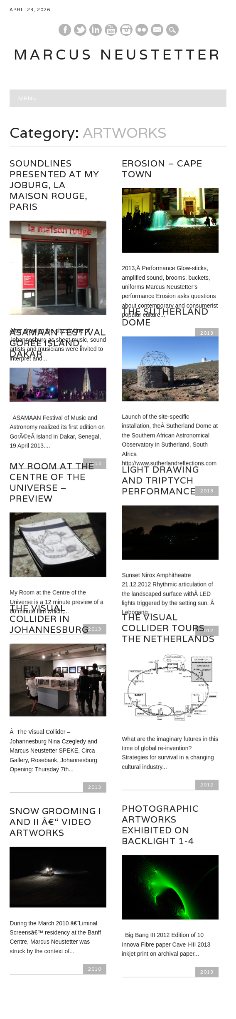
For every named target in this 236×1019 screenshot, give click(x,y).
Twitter (80, 30)
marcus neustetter (118, 54)
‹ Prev (67, 971)
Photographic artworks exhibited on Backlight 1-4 (160, 788)
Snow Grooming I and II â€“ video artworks (55, 783)
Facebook (65, 30)
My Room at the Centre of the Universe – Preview (52, 457)
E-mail (157, 30)
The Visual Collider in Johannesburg (49, 580)
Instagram (126, 30)
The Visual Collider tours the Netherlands (168, 591)
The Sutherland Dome (165, 304)
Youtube (111, 30)
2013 (94, 749)
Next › (168, 971)
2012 (207, 748)
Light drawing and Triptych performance (160, 454)
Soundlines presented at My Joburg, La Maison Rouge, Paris (54, 185)
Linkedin (95, 30)
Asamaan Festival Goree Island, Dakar (58, 323)
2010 (94, 931)
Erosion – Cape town (162, 169)
